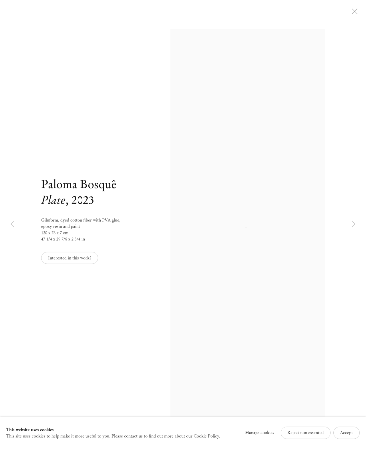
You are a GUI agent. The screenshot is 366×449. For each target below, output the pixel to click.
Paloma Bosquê (78, 185)
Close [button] (353, 13)
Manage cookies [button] (259, 434)
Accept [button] (346, 434)
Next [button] (353, 224)
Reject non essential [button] (305, 434)
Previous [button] (12, 224)
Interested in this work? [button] (70, 259)
